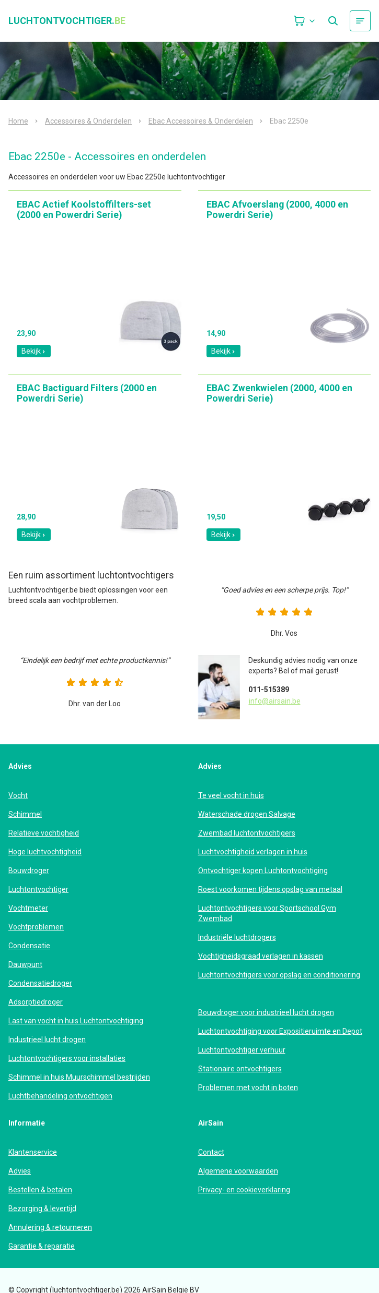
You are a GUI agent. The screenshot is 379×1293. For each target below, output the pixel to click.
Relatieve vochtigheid (43, 833)
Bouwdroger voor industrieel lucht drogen (266, 1012)
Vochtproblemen (36, 927)
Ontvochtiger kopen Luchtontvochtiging (263, 870)
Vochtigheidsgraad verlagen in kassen (260, 956)
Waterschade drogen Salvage (246, 814)
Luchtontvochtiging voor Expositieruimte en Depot (280, 1031)
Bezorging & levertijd (42, 1208)
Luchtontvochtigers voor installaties (66, 1058)
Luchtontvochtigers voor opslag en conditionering (279, 975)
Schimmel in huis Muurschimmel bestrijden (79, 1077)
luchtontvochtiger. (66, 21)
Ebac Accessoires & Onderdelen (200, 121)
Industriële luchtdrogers (237, 937)
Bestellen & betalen (40, 1190)
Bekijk (33, 351)
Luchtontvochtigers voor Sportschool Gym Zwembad (267, 913)
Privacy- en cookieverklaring (244, 1190)
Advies (19, 1171)
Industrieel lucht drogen (47, 1039)
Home (18, 121)
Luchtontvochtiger (38, 889)
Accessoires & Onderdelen (88, 121)
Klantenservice (32, 1152)
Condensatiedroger (40, 983)
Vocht (18, 795)
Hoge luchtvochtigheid (45, 852)
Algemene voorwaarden (238, 1171)
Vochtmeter (28, 908)
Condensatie (29, 945)
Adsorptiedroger (35, 1002)
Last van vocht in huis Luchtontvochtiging (75, 1021)
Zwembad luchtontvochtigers (246, 833)
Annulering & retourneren (50, 1227)
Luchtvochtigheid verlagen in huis (252, 852)
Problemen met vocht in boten (248, 1087)
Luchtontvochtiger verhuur (241, 1050)
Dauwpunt (25, 964)
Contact (211, 1152)
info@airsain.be (275, 701)
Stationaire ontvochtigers (240, 1069)
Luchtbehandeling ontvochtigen (60, 1096)
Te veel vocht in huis (231, 795)
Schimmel (25, 814)
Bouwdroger (28, 870)
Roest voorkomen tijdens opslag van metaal (270, 889)
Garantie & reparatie (41, 1246)
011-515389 (268, 689)
